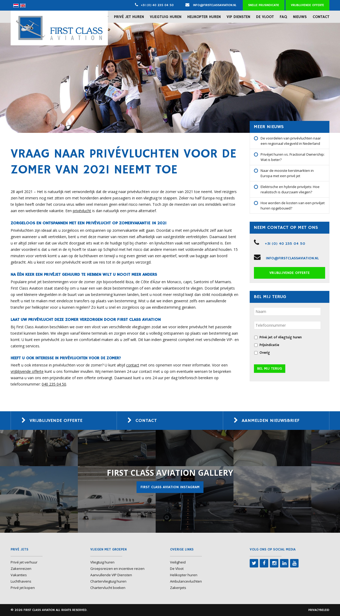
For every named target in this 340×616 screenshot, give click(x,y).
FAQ (283, 16)
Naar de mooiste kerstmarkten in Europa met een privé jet (287, 173)
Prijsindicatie (269, 345)
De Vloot (265, 16)
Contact (321, 16)
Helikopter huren (204, 16)
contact (132, 365)
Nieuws (300, 16)
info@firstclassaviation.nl (210, 5)
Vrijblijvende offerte (307, 5)
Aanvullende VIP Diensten (111, 575)
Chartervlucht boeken (107, 587)
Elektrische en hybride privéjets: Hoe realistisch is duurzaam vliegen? (290, 189)
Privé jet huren (129, 16)
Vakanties (19, 575)
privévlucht (82, 210)
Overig (265, 353)
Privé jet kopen (23, 587)
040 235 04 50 (54, 384)
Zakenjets (178, 587)
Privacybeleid (318, 610)
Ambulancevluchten (186, 581)
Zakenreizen (21, 568)
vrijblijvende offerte (27, 371)
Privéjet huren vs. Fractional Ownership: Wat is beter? (293, 157)
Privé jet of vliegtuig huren (281, 337)
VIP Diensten (238, 16)
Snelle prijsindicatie (263, 5)
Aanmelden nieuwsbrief (270, 420)
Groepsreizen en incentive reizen (117, 568)
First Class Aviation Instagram (170, 487)
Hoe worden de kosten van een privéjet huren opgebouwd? (293, 205)
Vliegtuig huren (165, 16)
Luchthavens (21, 581)
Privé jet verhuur (24, 562)
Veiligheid (178, 562)
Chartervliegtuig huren (108, 581)
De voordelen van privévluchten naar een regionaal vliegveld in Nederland (291, 141)
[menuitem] (16, 5)
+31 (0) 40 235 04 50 (157, 5)
